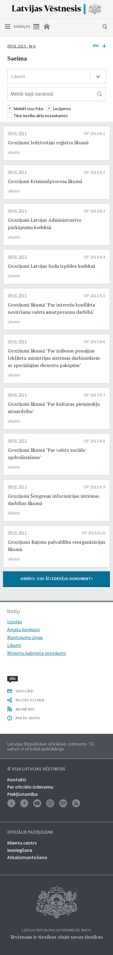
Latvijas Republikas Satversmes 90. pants (56, 930)
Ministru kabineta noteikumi (36, 653)
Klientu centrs (22, 843)
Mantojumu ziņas (25, 637)
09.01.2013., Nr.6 (21, 46)
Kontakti (16, 779)
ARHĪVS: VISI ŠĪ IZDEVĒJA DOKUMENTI (56, 578)
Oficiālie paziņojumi (30, 832)
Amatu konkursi (23, 629)
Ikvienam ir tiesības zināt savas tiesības (57, 937)
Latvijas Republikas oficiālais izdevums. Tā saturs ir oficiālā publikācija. (50, 746)
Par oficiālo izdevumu (30, 787)
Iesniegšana (19, 850)
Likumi (14, 645)
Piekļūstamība (22, 794)
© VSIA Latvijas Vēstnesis (36, 769)
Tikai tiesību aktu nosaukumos (41, 115)
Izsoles (14, 622)
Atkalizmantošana (27, 857)
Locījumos (62, 108)
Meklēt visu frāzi (28, 108)
